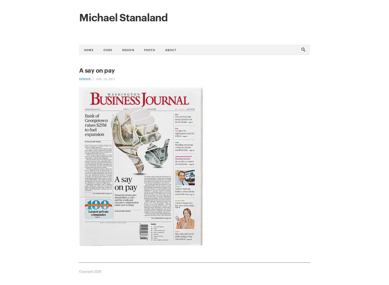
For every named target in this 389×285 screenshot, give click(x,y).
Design (128, 50)
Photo (149, 50)
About (170, 50)
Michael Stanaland (123, 17)
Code (107, 50)
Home (89, 50)
